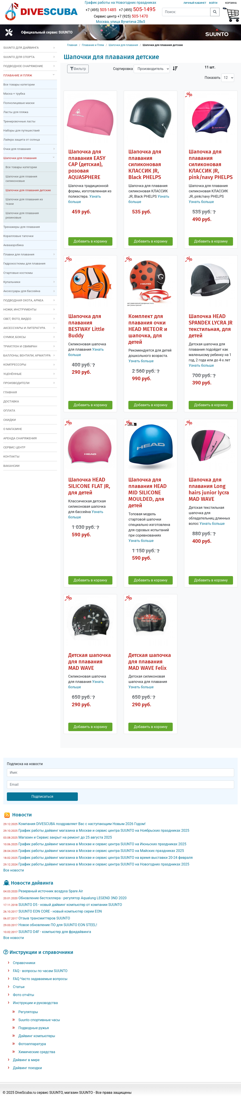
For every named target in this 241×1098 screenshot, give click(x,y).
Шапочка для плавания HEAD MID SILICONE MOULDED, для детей (147, 493)
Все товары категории (19, 84)
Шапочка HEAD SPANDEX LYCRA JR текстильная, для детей (211, 326)
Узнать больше (201, 202)
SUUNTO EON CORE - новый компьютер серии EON (60, 911)
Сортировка (123, 69)
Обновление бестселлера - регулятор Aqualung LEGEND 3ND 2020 (72, 898)
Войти (213, 3)
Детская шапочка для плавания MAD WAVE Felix (149, 661)
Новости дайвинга (32, 883)
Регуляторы (28, 1012)
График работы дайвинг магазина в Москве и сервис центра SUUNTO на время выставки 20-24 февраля (105, 857)
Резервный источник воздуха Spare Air (50, 891)
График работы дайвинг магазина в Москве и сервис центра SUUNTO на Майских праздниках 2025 (101, 851)
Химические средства (36, 1052)
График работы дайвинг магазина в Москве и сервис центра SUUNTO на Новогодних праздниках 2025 (103, 864)
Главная (72, 45)
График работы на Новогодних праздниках (120, 2)
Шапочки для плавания (123, 45)
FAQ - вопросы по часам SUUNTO (40, 971)
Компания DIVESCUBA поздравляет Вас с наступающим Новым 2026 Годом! (81, 824)
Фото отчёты (23, 995)
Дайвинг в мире (26, 1060)
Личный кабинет (195, 3)
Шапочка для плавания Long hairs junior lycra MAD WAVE (209, 489)
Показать (212, 78)
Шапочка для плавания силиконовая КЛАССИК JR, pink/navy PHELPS (211, 165)
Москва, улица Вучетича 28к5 (120, 22)
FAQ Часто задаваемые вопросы (40, 979)
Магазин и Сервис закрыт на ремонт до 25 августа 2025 (65, 837)
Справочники (24, 963)
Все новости (13, 870)
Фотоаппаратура (32, 1044)
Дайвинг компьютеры (36, 1036)
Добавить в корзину (90, 241)
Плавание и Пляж (93, 45)
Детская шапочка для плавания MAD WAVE (89, 661)
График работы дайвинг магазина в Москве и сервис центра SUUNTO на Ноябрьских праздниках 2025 (103, 830)
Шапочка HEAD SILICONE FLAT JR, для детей (89, 486)
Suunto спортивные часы (39, 1020)
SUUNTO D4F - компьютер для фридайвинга (54, 932)
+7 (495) (101, 10)
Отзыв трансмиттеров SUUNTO (44, 918)
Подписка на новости (25, 764)
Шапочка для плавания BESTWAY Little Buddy (86, 326)
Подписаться (42, 796)
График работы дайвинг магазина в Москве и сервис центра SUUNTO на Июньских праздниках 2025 (102, 844)
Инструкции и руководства (35, 1003)
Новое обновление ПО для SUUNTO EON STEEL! (57, 925)
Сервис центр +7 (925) (120, 16)
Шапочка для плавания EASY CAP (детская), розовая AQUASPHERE (87, 165)
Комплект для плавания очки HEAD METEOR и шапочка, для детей (147, 329)
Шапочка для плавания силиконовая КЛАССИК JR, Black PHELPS (144, 165)
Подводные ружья (33, 1028)
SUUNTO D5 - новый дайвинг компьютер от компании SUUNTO (70, 905)
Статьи (18, 987)
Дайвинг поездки (27, 1068)
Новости (22, 815)
